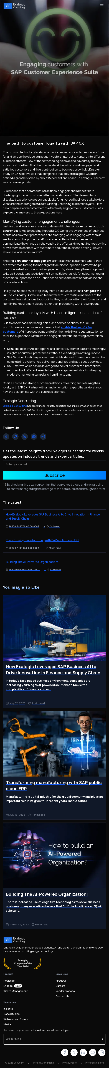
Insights (8, 1008)
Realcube (9, 980)
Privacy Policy (69, 1062)
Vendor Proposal (65, 991)
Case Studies (12, 1014)
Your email (14, 1039)
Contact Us (62, 996)
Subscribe (54, 475)
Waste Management (16, 991)
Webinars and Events (16, 1019)
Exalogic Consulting (15, 405)
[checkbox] (4, 484)
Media (7, 1024)
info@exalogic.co (94, 1062)
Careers (60, 986)
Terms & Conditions (43, 1062)
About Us (61, 980)
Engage (13, 986)
